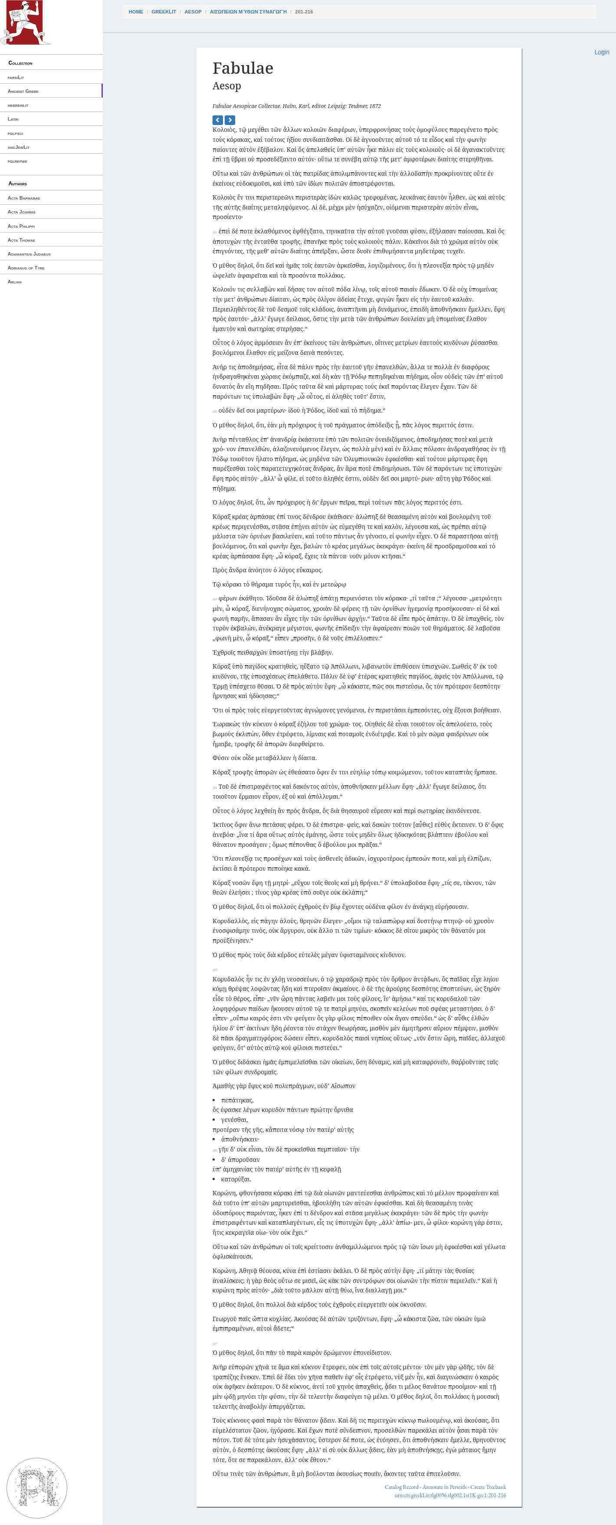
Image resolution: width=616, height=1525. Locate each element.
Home (136, 11)
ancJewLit (18, 147)
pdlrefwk (17, 161)
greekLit (164, 11)
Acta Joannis (22, 211)
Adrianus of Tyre (26, 267)
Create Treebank (488, 1487)
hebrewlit (18, 105)
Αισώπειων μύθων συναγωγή (248, 11)
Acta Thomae (21, 240)
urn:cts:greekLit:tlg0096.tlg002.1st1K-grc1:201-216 (450, 1495)
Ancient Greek (23, 91)
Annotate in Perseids (445, 1487)
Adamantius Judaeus (29, 253)
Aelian (15, 281)
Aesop (192, 11)
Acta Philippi (21, 226)
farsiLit (16, 77)
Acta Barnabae (24, 197)
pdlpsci (15, 133)
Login (602, 52)
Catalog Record (402, 1487)
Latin (13, 118)
